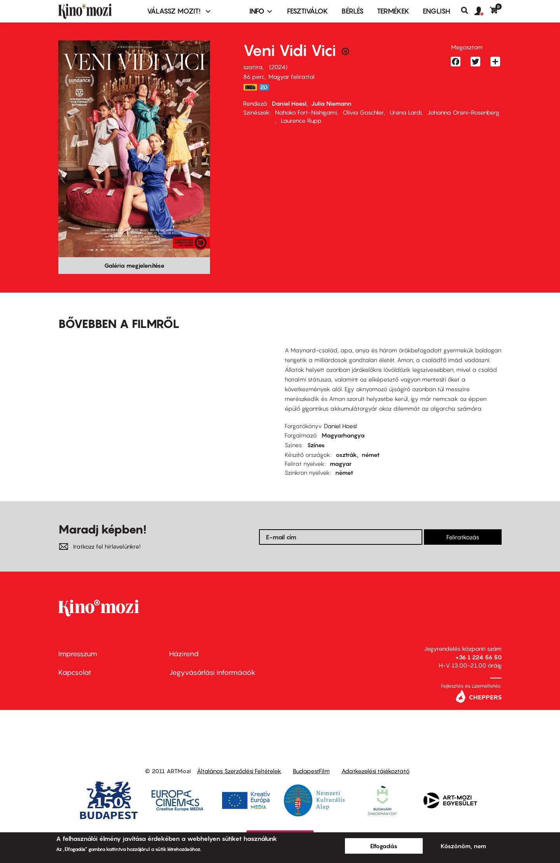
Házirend (184, 654)
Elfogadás (383, 845)
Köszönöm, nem (463, 845)
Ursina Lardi (406, 112)
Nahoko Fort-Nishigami (306, 112)
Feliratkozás (462, 536)
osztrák (346, 454)
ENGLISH (436, 11)
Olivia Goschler (363, 112)
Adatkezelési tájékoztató (375, 770)
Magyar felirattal (291, 76)
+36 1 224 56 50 (478, 657)
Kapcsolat (74, 672)
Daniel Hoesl (289, 103)
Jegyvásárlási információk (212, 672)
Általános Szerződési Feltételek (239, 770)
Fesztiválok (307, 11)
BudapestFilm (311, 770)
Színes (316, 444)
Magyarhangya (343, 435)
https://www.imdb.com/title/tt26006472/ (250, 87)
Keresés (467, 10)
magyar (341, 463)
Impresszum (77, 654)
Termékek (393, 11)
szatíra (252, 66)
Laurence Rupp (301, 120)
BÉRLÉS (352, 11)
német (371, 454)
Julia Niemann (331, 103)
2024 (278, 66)
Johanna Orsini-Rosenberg (463, 112)
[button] (482, 11)
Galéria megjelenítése (134, 265)
